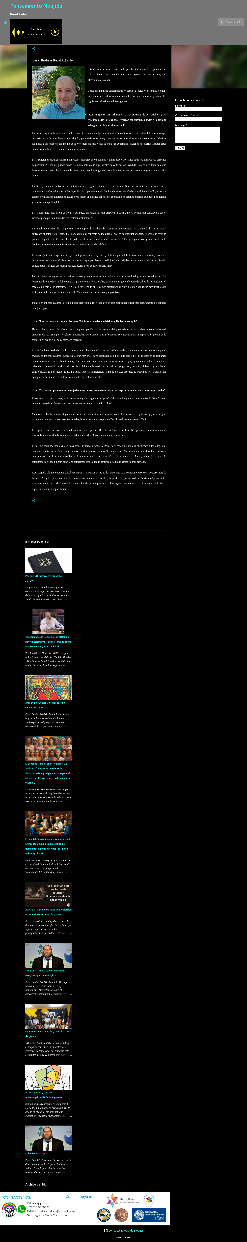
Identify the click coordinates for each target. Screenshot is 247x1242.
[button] (34, 49)
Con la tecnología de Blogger (123, 1230)
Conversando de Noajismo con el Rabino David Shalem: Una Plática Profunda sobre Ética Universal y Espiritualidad (48, 642)
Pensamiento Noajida (36, 6)
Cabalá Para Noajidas (37, 1153)
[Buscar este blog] (226, 22)
